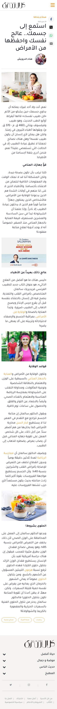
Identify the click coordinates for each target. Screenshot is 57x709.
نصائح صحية (9, 620)
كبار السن (22, 423)
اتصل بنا (8, 699)
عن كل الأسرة (46, 699)
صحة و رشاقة (40, 17)
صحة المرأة (25, 620)
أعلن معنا (31, 699)
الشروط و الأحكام (34, 702)
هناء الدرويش (24, 59)
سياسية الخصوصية (13, 702)
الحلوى (41, 579)
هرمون (28, 570)
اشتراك (19, 699)
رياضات (39, 620)
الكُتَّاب (49, 702)
